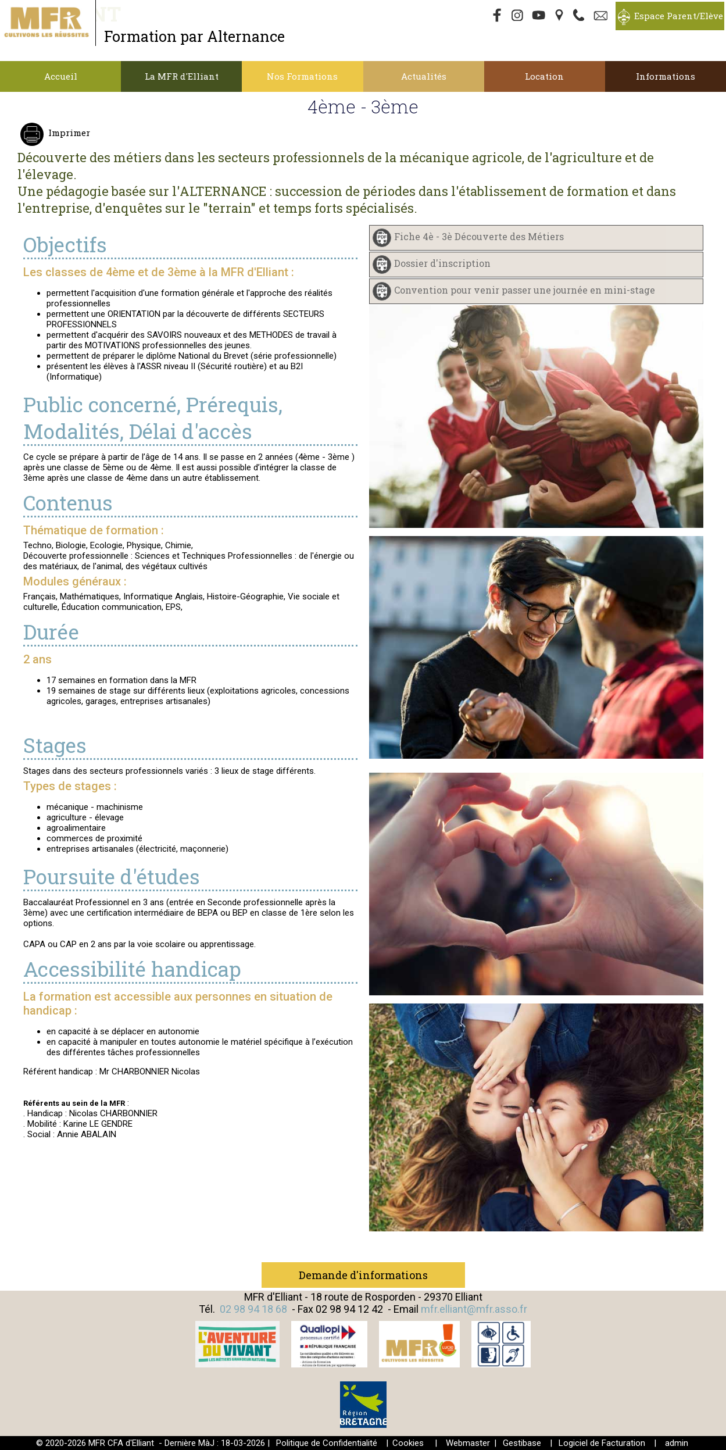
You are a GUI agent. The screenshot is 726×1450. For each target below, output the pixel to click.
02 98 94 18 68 (253, 1309)
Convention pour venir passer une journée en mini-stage (524, 290)
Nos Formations (302, 76)
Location (544, 76)
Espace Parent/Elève (678, 16)
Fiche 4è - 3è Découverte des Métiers (479, 236)
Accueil (60, 76)
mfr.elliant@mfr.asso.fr (474, 1309)
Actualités (423, 76)
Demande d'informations (363, 1275)
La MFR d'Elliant (182, 76)
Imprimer (68, 132)
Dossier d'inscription (442, 263)
